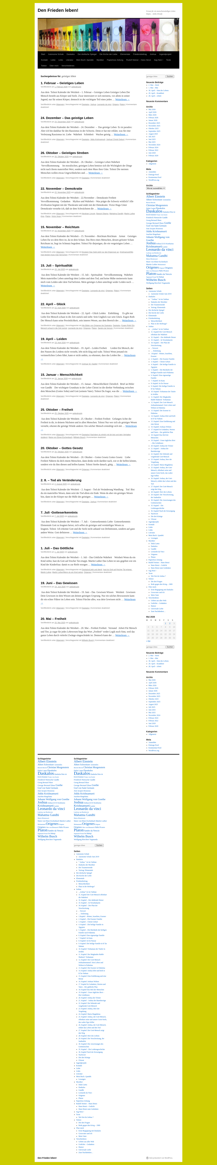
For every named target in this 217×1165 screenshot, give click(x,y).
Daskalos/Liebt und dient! (92, 570)
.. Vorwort (154, 348)
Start (43, 54)
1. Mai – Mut (153, 88)
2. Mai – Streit (154, 85)
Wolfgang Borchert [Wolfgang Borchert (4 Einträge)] (153, 283)
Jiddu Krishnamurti (97, 139)
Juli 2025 (152, 137)
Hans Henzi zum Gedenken (161, 568)
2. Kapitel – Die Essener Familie (163, 359)
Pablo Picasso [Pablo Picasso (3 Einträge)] (164, 271)
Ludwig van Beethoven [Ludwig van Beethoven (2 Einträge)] (153, 253)
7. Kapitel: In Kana (158, 381)
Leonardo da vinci (104, 104)
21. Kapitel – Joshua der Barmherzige (92, 1000)
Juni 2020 (152, 153)
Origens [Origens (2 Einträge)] (161, 268)
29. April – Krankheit (156, 93)
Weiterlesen (122, 99)
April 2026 (152, 112)
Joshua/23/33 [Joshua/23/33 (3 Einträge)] (161, 244)
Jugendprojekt (165, 54)
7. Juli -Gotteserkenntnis (59, 512)
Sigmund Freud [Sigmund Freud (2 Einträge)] (151, 277)
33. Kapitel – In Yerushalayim (162, 340)
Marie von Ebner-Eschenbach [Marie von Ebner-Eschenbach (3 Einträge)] (157, 262)
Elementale (125, 54)
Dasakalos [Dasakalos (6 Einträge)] (160, 208)
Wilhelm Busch (79, 437)
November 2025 (154, 126)
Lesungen (154, 538)
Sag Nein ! (158, 60)
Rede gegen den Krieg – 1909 (161, 584)
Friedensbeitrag (140, 54)
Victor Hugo (56, 216)
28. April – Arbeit (155, 96)
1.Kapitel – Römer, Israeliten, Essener (92, 916)
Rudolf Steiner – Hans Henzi (138, 60)
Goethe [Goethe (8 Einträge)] (167, 223)
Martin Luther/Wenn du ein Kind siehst (67, 572)
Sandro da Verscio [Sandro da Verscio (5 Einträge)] (164, 274)
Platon (122, 104)
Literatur (69, 60)
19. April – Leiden (54, 339)
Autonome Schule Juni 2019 (161, 294)
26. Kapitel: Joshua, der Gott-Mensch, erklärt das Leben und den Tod (163, 481)
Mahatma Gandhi (116, 214)
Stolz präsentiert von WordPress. (161, 1158)
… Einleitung (156, 351)
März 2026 (152, 115)
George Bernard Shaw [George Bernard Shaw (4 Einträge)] (155, 223)
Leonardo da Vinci (157, 552)
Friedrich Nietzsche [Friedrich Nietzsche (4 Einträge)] (154, 217)
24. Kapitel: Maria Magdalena (162, 465)
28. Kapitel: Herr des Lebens (161, 492)
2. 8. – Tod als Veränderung (61, 480)
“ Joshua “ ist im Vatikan (160, 299)
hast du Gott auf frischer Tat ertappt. (117, 570)
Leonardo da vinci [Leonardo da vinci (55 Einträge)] (159, 249)
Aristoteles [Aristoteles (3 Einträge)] (167, 200)
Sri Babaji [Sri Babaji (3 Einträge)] (160, 277)
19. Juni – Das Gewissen (59, 583)
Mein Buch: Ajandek (85, 60)
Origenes (109, 291)
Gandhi (153, 549)
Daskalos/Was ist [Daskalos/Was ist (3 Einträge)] (169, 212)
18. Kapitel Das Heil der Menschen (91, 990)
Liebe (53, 60)
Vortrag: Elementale (158, 307)
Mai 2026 (152, 109)
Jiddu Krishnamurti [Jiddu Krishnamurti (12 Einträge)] (156, 231)
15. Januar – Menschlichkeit (62, 374)
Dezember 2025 (154, 123)
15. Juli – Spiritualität (56, 265)
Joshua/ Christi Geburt (115, 139)
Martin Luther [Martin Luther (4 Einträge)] (151, 264)
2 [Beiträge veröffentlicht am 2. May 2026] (169, 623)
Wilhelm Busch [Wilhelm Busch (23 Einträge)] (156, 279)
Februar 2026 (153, 118)
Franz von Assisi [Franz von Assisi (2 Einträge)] (162, 215)
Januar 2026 (153, 120)
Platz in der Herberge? (159, 324)
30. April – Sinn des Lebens (159, 90)
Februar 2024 (153, 147)
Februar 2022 (153, 150)
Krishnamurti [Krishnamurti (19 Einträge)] (154, 246)
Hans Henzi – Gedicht (159, 565)
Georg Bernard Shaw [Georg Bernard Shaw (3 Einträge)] (153, 220)
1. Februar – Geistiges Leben (62, 83)
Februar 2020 (153, 156)
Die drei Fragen (156, 581)
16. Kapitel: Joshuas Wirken (161, 427)
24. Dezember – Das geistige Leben (67, 118)
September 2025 (154, 131)
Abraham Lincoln (88, 214)
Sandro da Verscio (105, 328)
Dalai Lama (155, 543)
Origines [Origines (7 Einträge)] (169, 267)
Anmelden (152, 172)
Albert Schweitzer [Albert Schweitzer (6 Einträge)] (154, 199)
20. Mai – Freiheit (53, 618)
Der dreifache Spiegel (87, 54)
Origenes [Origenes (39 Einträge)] (152, 267)
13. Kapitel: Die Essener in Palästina (92, 968)
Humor (153, 606)
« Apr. (148, 641)
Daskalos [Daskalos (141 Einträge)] (154, 211)
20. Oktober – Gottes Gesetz (62, 448)
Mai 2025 (152, 142)
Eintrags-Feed (154, 175)
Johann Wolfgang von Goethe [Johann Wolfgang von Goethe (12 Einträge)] (53, 799)
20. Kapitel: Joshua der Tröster (162, 446)
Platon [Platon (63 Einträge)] (151, 273)
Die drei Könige (156, 516)
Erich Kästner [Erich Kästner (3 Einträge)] (151, 215)
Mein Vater (155, 595)
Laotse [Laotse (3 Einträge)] (165, 247)
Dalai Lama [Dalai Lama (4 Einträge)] (151, 208)
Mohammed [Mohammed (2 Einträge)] (162, 264)
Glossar (153, 519)
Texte (168, 60)
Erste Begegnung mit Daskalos (162, 590)
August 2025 (153, 134)
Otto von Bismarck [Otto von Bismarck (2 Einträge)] (152, 271)
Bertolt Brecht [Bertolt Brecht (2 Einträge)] (150, 202)
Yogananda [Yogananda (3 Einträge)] (166, 283)
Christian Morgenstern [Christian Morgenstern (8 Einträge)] (157, 205)
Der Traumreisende (158, 305)
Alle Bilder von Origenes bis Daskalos (97, 325)
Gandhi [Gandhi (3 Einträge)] (164, 218)
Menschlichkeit (156, 321)
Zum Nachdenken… (158, 611)
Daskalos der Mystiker (159, 302)
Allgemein (60, 104)
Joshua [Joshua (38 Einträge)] (151, 243)
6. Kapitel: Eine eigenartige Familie (91, 935)
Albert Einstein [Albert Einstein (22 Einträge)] (155, 196)
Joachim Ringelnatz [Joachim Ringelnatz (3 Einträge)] (153, 234)
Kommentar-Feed (155, 177)
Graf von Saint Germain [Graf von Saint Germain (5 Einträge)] (156, 226)
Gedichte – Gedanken (159, 603)
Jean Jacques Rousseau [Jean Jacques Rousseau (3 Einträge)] (154, 229)
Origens (115, 104)
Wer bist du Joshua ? (158, 576)
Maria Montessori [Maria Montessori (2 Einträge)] (152, 259)
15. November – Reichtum (60, 227)
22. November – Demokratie (61, 188)
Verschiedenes (67, 66)
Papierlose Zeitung (115, 60)
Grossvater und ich (158, 592)
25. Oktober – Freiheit (57, 409)
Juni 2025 (152, 139)
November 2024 (154, 145)
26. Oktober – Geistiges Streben (64, 153)
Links (60, 60)
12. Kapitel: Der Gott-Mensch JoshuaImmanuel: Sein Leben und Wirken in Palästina (163, 405)
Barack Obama (102, 214)
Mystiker (100, 60)
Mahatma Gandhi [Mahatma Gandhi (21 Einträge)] (156, 255)
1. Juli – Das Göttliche (57, 548)
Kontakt (44, 60)
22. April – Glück (53, 304)
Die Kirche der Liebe (108, 54)
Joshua (153, 54)
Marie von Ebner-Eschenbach (60, 437)
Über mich (54, 66)
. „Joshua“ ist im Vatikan (160, 329)
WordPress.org (154, 180)
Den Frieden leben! (58, 10)
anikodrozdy (76, 87)
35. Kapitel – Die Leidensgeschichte (92, 1049)
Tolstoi (44, 66)
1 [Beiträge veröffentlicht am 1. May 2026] (165, 623)
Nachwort (154, 514)
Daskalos (71, 54)
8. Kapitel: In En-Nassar (159, 383)
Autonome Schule (56, 54)
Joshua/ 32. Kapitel (89, 364)
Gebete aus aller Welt (158, 600)
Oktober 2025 (154, 128)
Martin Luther (46, 572)
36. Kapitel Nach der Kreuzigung (163, 511)
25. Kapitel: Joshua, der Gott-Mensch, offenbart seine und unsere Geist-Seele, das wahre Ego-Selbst (93, 1019)
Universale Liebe (157, 609)
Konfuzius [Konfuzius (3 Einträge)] (170, 244)
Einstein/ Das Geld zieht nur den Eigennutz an (100, 252)
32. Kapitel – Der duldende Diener (163, 337)
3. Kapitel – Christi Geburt (160, 362)
